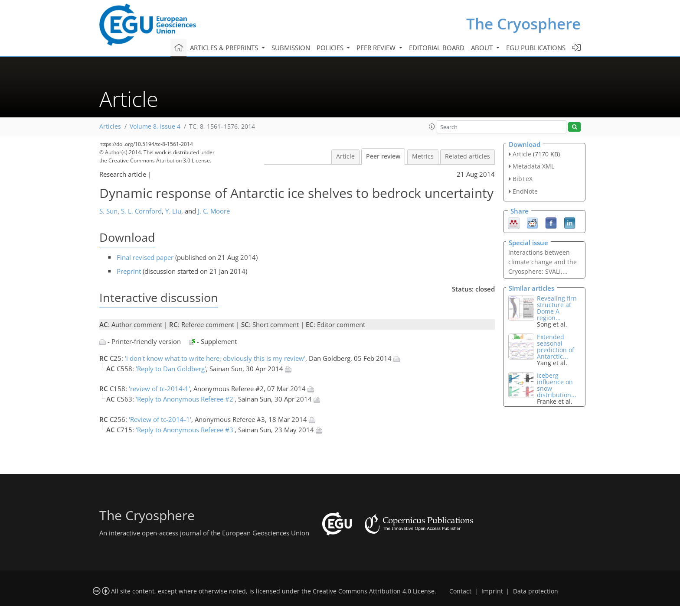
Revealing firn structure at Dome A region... (557, 308)
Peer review (383, 156)
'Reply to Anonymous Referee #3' (185, 429)
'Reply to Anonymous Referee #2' (185, 399)
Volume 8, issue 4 (155, 126)
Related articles (467, 156)
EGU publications (536, 47)
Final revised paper (145, 257)
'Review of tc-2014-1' (160, 419)
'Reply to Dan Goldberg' (171, 368)
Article (345, 156)
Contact (460, 591)
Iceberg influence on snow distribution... (556, 385)
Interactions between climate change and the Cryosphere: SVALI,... (542, 261)
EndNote (525, 191)
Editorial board (436, 47)
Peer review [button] (376, 47)
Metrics (423, 156)
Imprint (492, 591)
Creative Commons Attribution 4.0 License (374, 591)
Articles (110, 126)
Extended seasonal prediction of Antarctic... (555, 346)
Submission (290, 47)
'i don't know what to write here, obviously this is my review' (215, 358)
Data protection (535, 591)
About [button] (482, 47)
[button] (432, 126)
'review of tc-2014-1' (159, 388)
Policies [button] (331, 47)
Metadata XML (533, 166)
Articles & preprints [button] (225, 47)
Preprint (129, 271)
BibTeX (523, 179)
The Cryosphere (523, 23)
